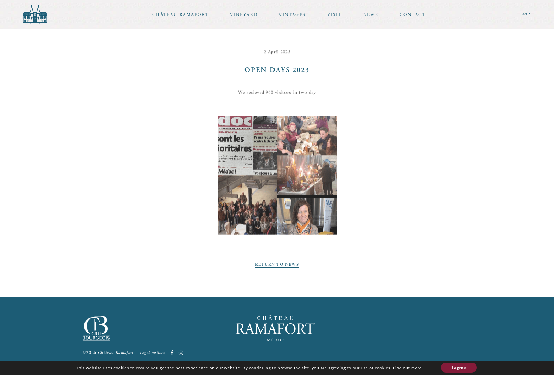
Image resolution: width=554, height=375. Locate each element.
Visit (334, 14)
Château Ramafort (180, 14)
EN (525, 14)
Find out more (407, 367)
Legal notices (152, 352)
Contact (413, 14)
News (371, 14)
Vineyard (244, 14)
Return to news (277, 264)
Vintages (292, 14)
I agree (459, 367)
